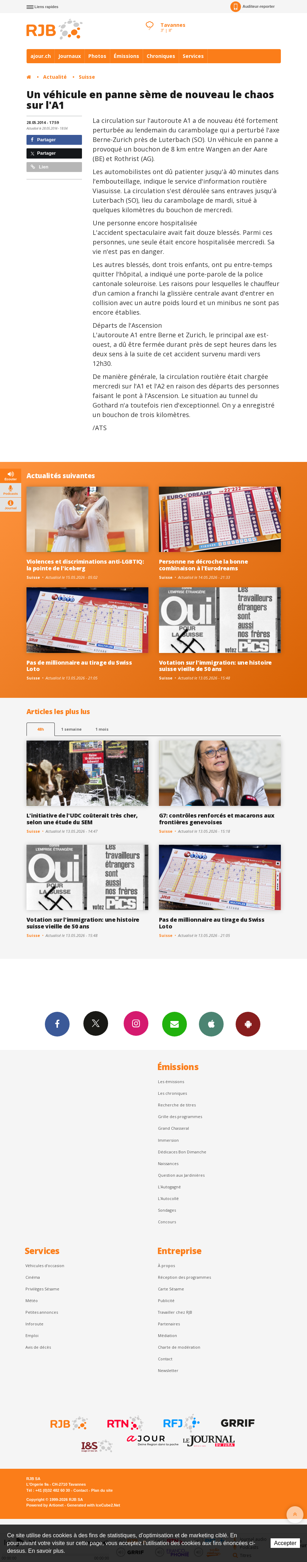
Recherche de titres (177, 1105)
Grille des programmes (180, 1116)
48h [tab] (40, 729)
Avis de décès (38, 1347)
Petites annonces (41, 1312)
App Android (248, 1024)
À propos (166, 1265)
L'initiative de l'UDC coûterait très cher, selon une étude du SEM (82, 819)
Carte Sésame (171, 1289)
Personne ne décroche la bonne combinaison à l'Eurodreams (203, 565)
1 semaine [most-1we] (71, 729)
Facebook (57, 1024)
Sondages (167, 1210)
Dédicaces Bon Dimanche (182, 1152)
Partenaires (169, 1324)
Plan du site (102, 1490)
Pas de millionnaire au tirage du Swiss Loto (79, 666)
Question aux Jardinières (181, 1175)
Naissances (168, 1163)
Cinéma (32, 1277)
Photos (97, 56)
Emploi (32, 1335)
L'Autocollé (168, 1198)
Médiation (167, 1335)
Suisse (87, 76)
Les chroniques (172, 1093)
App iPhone (211, 1024)
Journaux (69, 56)
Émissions (126, 56)
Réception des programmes (184, 1277)
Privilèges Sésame (42, 1289)
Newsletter (168, 1370)
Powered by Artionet (45, 1505)
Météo (31, 1300)
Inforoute (34, 1324)
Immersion (168, 1140)
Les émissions (171, 1081)
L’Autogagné (169, 1186)
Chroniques (161, 56)
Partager (43, 139)
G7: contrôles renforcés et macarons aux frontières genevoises (216, 819)
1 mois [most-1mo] (101, 729)
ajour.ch (40, 56)
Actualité (55, 76)
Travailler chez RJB (175, 1312)
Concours (167, 1221)
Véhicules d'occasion (44, 1265)
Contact (165, 1358)
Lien (39, 167)
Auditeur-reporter (252, 6)
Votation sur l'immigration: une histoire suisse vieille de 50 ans (215, 666)
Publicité (166, 1300)
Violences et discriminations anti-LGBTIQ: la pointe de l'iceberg (85, 565)
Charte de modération (179, 1347)
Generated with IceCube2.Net (93, 1505)
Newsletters (174, 1024)
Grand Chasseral (173, 1128)
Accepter (285, 1543)
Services (193, 56)
